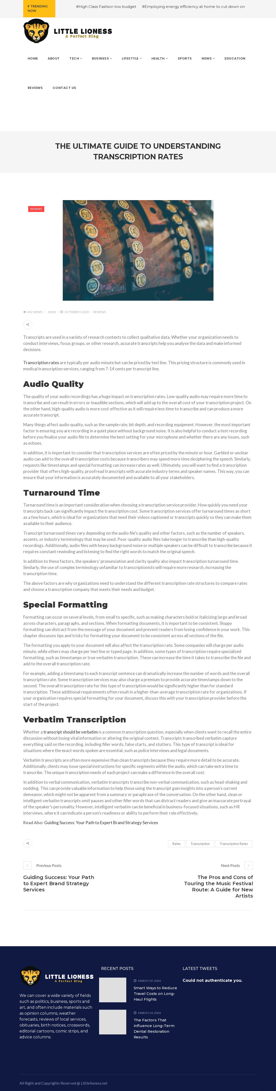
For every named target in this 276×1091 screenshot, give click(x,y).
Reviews (36, 208)
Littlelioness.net (94, 1083)
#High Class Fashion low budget (106, 6)
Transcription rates (41, 362)
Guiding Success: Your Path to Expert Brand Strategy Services (101, 822)
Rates (176, 844)
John (52, 312)
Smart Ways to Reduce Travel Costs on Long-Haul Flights (155, 994)
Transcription (200, 844)
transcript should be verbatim (70, 731)
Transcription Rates (234, 844)
